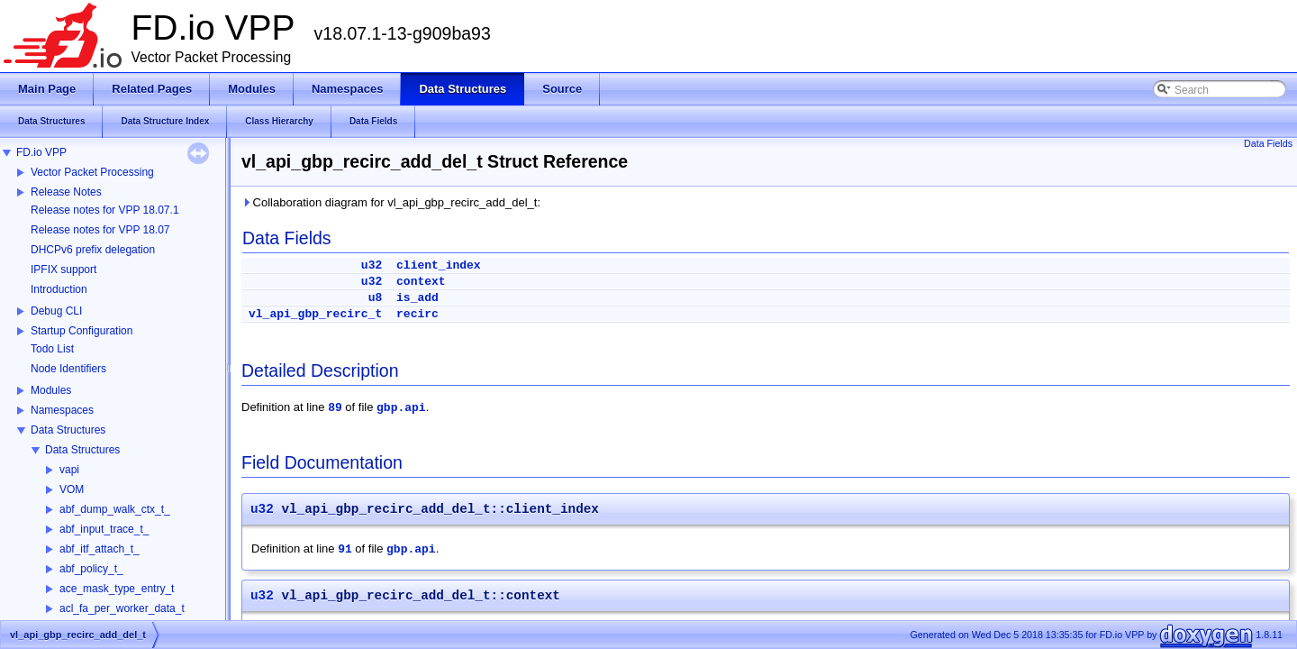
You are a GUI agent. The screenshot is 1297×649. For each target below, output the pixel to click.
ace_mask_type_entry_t (116, 588)
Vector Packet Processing (92, 172)
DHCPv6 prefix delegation (93, 249)
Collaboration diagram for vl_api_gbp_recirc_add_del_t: (390, 202)
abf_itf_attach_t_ (99, 549)
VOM (71, 489)
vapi (69, 469)
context (421, 281)
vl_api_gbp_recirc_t (315, 314)
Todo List (52, 349)
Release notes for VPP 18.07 (100, 230)
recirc (417, 314)
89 (335, 408)
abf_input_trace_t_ (104, 529)
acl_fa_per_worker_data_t (122, 608)
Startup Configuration (81, 330)
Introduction (59, 289)
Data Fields (1268, 143)
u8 (375, 298)
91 (345, 549)
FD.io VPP (41, 152)
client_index (438, 265)
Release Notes (66, 192)
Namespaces (62, 410)
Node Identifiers (68, 368)
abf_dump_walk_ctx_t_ (114, 509)
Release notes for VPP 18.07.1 (105, 210)
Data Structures (68, 430)
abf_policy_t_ (91, 568)
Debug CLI (56, 311)
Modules (51, 390)
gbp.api (401, 408)
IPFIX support (63, 269)
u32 (371, 265)
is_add (417, 298)
